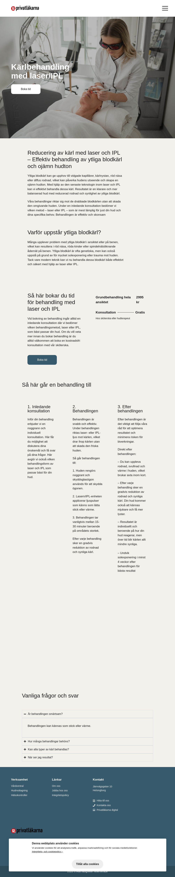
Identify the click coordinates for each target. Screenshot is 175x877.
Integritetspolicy (60, 795)
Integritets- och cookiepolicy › (47, 851)
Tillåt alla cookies (87, 864)
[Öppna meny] (165, 8)
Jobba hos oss (60, 790)
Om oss (56, 786)
